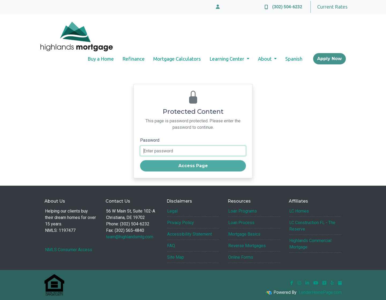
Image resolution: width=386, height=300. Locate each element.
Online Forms (240, 257)
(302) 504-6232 (283, 6)
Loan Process (241, 222)
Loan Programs (242, 211)
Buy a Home (101, 58)
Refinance (133, 58)
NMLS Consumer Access (68, 249)
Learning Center (227, 58)
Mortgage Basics (244, 234)
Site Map (175, 257)
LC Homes (299, 211)
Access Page (193, 165)
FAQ (171, 245)
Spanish (293, 58)
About (265, 58)
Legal (172, 211)
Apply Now (329, 58)
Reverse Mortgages (247, 245)
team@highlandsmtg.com (129, 236)
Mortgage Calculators (177, 58)
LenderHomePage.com (320, 292)
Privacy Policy (180, 222)
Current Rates (332, 6)
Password (149, 140)
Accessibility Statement (189, 234)
